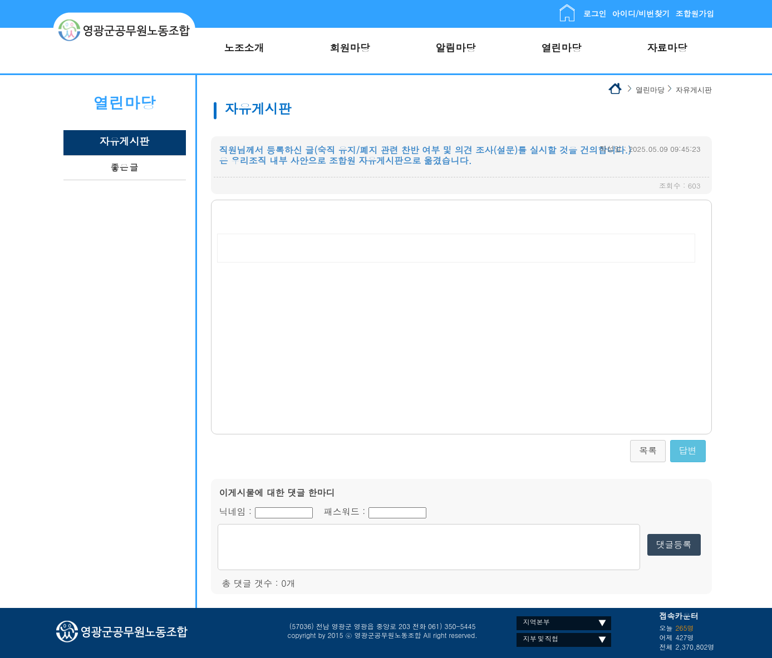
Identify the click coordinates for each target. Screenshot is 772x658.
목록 (648, 450)
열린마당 (562, 48)
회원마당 (350, 48)
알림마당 (456, 48)
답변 (688, 450)
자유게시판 (125, 141)
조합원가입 (695, 13)
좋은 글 (124, 167)
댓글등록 (674, 544)
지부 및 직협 (540, 638)
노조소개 (244, 48)
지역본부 (536, 621)
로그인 (595, 13)
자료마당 (667, 48)
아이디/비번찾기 (641, 13)
